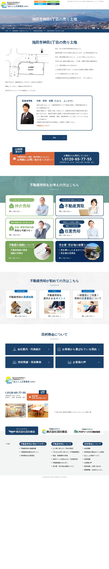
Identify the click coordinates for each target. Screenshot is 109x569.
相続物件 (40, 4)
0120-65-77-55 (78, 159)
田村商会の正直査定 (27, 451)
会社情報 (87, 444)
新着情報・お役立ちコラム (21, 30)
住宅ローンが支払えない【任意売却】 (66, 454)
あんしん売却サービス (91, 451)
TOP (36, 6)
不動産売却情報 (38, 30)
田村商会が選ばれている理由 (94, 447)
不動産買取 (40, 1)
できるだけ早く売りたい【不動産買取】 (66, 447)
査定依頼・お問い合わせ (92, 462)
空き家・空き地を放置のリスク (63, 462)
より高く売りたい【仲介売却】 (63, 444)
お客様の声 (83, 6)
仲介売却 (53, 1)
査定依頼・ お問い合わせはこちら (39, 392)
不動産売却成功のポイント (30, 447)
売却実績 (75, 6)
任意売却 (53, 4)
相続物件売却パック (101, 6)
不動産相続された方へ (60, 458)
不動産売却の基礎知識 (28, 444)
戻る (54, 137)
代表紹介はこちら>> (43, 125)
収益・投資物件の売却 (60, 451)
